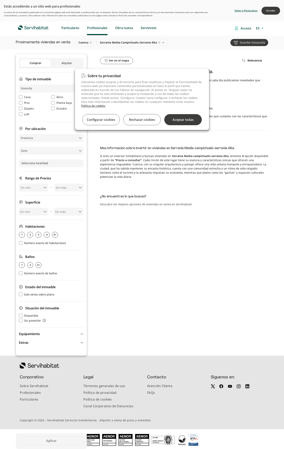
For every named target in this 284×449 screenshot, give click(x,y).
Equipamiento (29, 334)
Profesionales (97, 28)
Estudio (59, 108)
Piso (24, 103)
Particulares (70, 28)
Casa (25, 97)
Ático (57, 97)
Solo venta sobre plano (36, 294)
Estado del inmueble (40, 287)
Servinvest (148, 28)
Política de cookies (93, 106)
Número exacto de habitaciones (42, 243)
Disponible (28, 315)
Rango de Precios (38, 178)
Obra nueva (124, 28)
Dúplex (26, 108)
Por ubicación (35, 129)
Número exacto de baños (38, 273)
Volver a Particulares (246, 10)
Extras (23, 342)
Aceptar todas (183, 119)
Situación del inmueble (42, 308)
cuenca (85, 43)
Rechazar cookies (142, 119)
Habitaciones (35, 226)
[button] (51, 334)
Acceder (270, 10)
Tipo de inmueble (38, 79)
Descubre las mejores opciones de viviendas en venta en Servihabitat (146, 204)
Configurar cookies (101, 119)
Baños (30, 257)
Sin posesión (30, 320)
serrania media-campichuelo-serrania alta (130, 43)
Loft (24, 114)
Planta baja (61, 103)
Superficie (32, 202)
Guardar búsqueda (252, 42)
